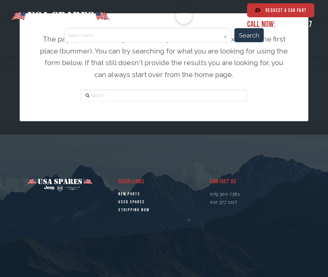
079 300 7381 (225, 194)
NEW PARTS (129, 194)
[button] (184, 16)
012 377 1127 (294, 24)
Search (249, 35)
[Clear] (225, 37)
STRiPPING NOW (134, 210)
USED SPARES (131, 202)
